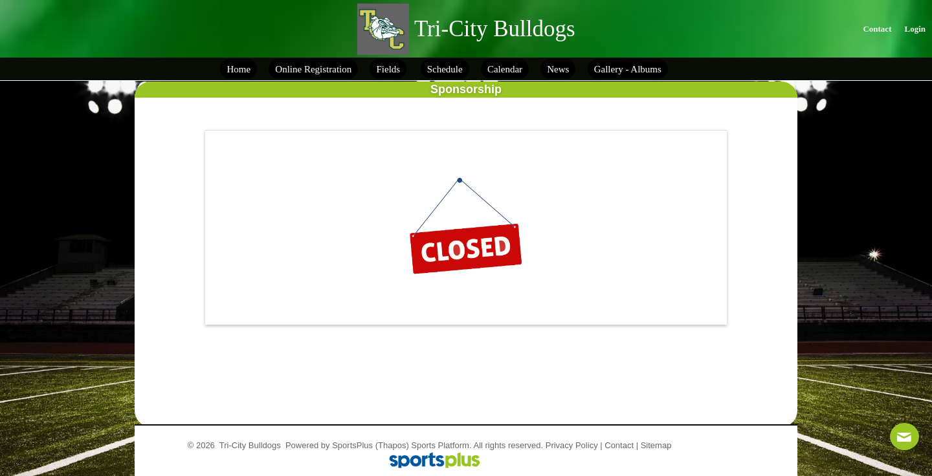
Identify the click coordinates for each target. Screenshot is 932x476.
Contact (619, 445)
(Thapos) (392, 445)
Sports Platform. (441, 445)
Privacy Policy (572, 445)
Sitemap (656, 445)
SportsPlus (352, 445)
